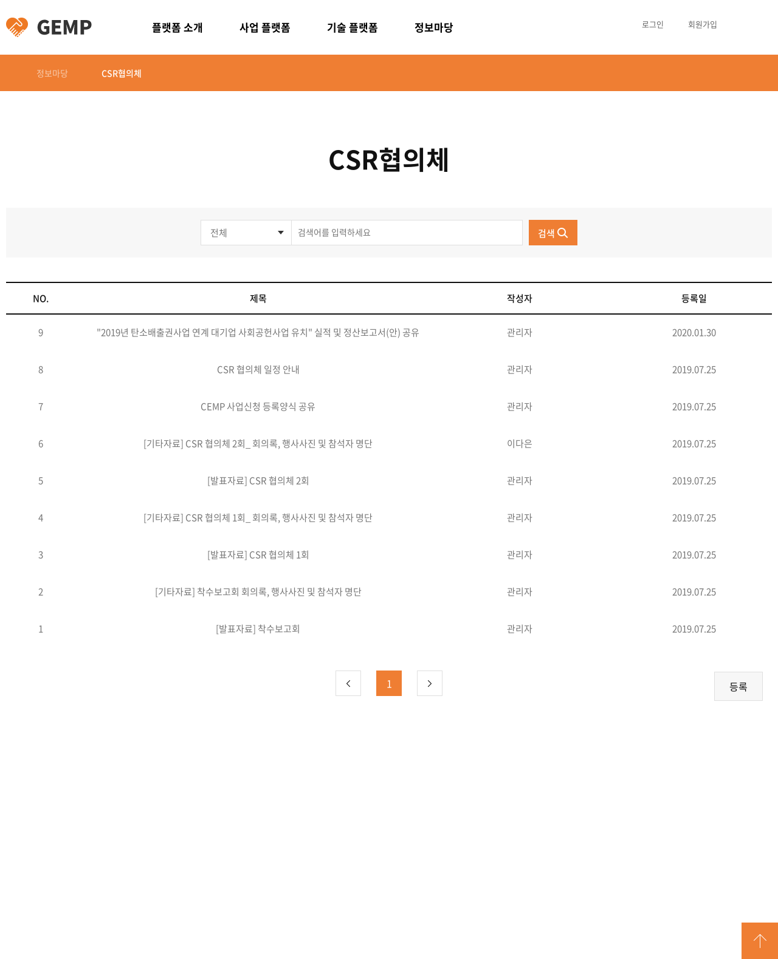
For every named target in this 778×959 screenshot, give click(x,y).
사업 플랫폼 (265, 27)
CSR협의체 (122, 73)
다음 (429, 683)
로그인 (653, 24)
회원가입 (702, 24)
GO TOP (760, 941)
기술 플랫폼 (352, 27)
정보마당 (434, 27)
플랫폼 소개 (177, 27)
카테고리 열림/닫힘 (760, 24)
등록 (738, 686)
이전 (348, 683)
